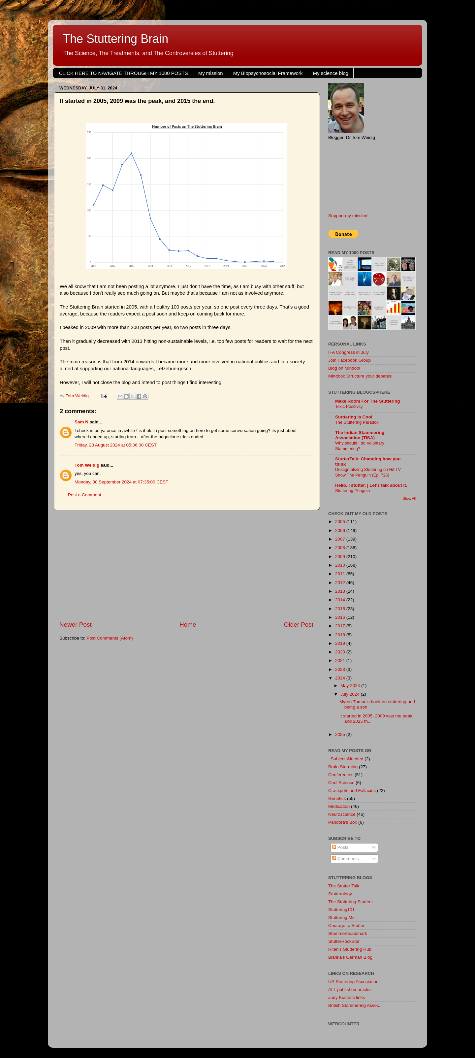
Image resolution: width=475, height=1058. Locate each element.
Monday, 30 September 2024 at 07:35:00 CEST (121, 481)
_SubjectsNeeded (346, 758)
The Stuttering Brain (115, 39)
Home (187, 624)
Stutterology (340, 893)
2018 (340, 634)
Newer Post (75, 624)
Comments (345, 858)
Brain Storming (343, 766)
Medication (339, 806)
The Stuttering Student (350, 901)
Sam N (81, 421)
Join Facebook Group (349, 360)
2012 (340, 582)
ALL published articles (350, 989)
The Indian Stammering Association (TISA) (359, 435)
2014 (340, 599)
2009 (340, 556)
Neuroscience (342, 814)
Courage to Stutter (346, 925)
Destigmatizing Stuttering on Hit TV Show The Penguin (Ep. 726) (368, 472)
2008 (340, 547)
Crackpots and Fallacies (352, 790)
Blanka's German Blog (350, 957)
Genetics (337, 798)
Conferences (341, 774)
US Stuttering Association (353, 981)
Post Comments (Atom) (110, 638)
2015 (340, 608)
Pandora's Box (342, 822)
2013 (340, 591)
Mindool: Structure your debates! (360, 376)
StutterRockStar (344, 941)
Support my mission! (348, 215)
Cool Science (341, 782)
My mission (210, 73)
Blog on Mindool (344, 368)
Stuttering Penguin (352, 490)
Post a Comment (84, 494)
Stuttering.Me (341, 917)
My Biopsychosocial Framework (268, 73)
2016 (340, 617)
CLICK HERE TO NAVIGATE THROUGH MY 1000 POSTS (123, 73)
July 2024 (350, 694)
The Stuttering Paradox (357, 422)
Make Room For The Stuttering (367, 401)
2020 (340, 651)
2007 (340, 539)
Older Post (298, 624)
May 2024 (350, 685)
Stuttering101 (341, 909)
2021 (340, 660)
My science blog (331, 73)
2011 (340, 573)
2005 (340, 521)
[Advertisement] (186, 565)
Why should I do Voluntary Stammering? (359, 446)
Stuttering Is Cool (353, 416)
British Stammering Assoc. (354, 1005)
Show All (409, 498)
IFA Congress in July (348, 352)
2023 (340, 669)
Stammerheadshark (347, 933)
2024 (340, 678)
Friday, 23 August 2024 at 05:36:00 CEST (116, 445)
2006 (340, 530)
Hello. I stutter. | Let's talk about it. (371, 485)
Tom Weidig (87, 465)
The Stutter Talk (343, 885)
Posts (340, 847)
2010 (340, 565)
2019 (340, 643)
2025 (340, 734)
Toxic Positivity (349, 406)
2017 (340, 625)
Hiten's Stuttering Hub (349, 949)
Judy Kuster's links (346, 997)
